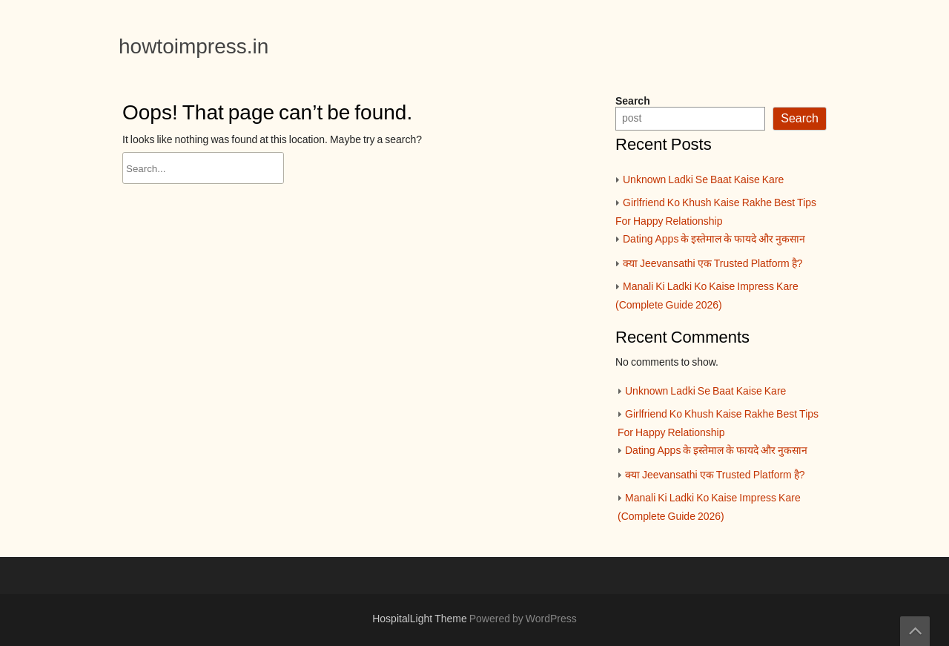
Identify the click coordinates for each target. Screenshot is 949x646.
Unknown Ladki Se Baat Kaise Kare (703, 180)
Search (632, 101)
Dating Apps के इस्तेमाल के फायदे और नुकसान (714, 239)
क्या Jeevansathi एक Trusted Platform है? (713, 264)
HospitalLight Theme (420, 619)
